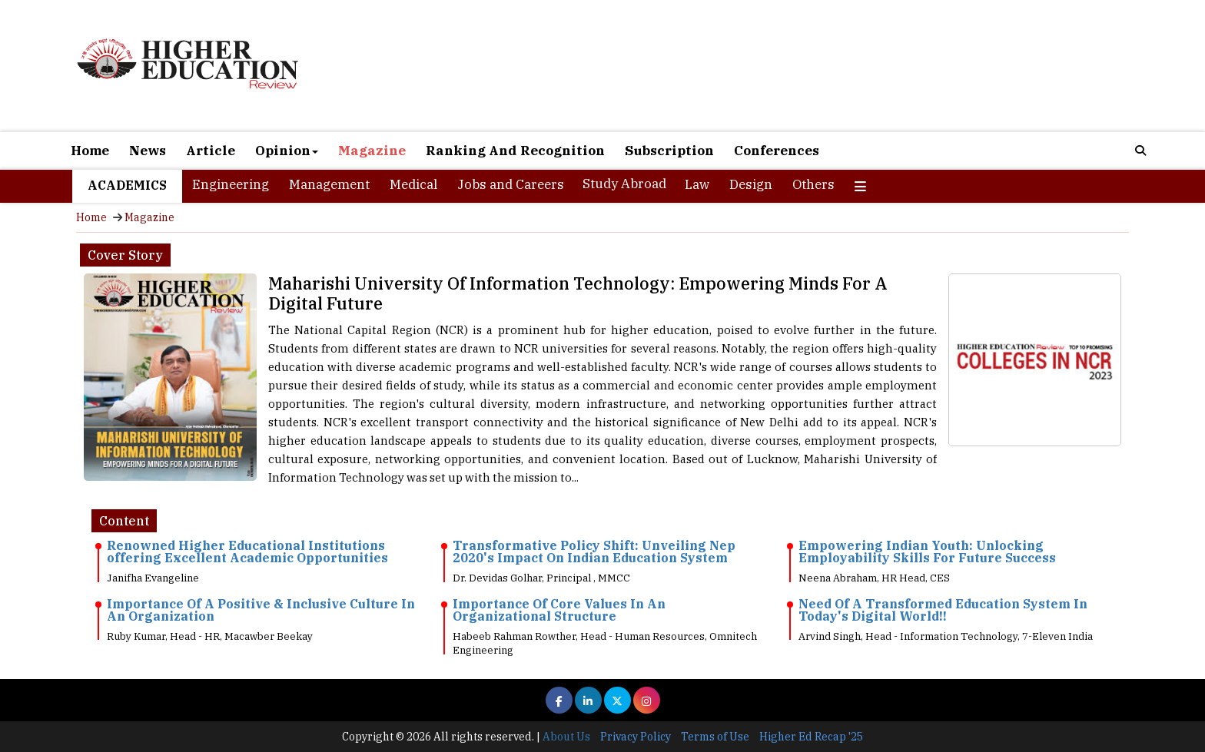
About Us (566, 737)
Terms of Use (715, 737)
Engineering (230, 184)
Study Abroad (624, 183)
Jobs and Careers (510, 184)
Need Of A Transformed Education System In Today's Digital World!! (942, 610)
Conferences (776, 150)
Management (329, 184)
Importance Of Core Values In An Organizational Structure (559, 610)
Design (750, 184)
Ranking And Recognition (515, 150)
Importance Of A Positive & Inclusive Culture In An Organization (261, 610)
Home (90, 150)
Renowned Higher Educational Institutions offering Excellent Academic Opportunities (247, 551)
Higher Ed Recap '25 (811, 737)
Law (697, 184)
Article (210, 150)
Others (813, 184)
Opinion (286, 150)
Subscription (669, 150)
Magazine (372, 150)
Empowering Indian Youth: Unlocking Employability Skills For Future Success (927, 551)
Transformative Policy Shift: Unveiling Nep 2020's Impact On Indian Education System (594, 551)
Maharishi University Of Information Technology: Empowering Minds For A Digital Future (578, 293)
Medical (413, 184)
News (147, 150)
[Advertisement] (779, 68)
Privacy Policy (635, 737)
